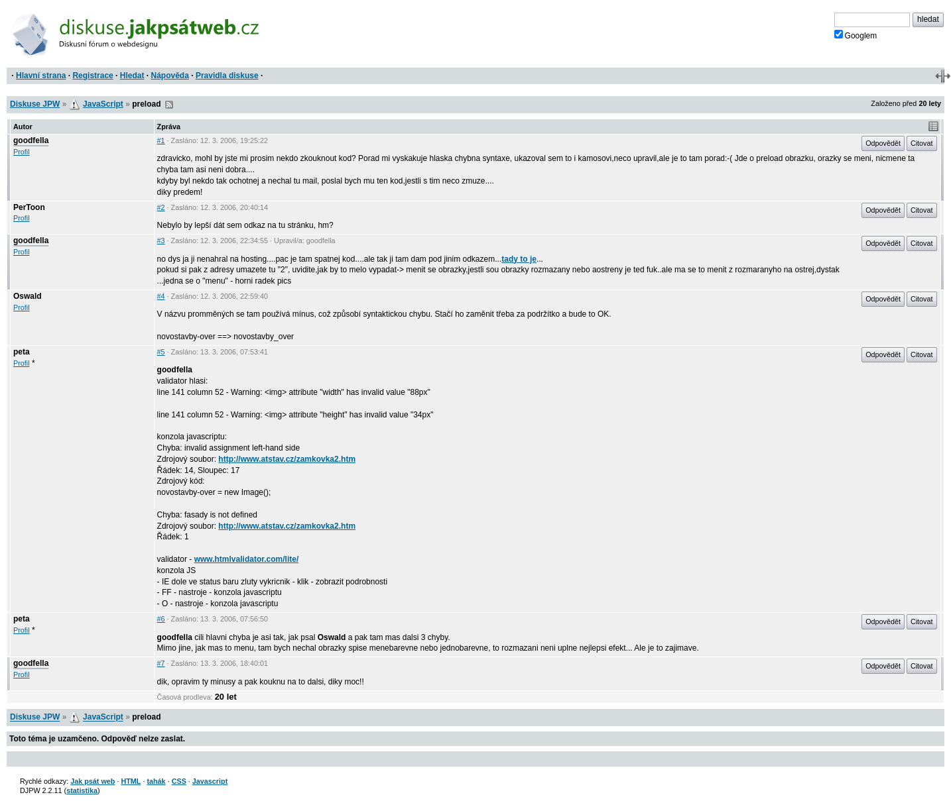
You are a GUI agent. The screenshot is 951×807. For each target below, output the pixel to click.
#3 (161, 240)
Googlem (855, 35)
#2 (161, 207)
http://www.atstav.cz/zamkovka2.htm (286, 459)
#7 (161, 663)
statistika (81, 790)
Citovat (922, 143)
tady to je (519, 259)
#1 (161, 140)
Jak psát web (92, 781)
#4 (161, 296)
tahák (156, 781)
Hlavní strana (41, 75)
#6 (161, 619)
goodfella (30, 140)
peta (21, 351)
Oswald (27, 296)
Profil (21, 152)
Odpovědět (883, 143)
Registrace (92, 75)
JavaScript (103, 104)
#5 (161, 352)
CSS (179, 781)
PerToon (29, 207)
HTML (131, 781)
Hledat (132, 75)
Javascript (209, 781)
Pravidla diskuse (227, 75)
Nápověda (170, 75)
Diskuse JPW (35, 104)
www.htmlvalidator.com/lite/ (246, 559)
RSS (169, 105)
